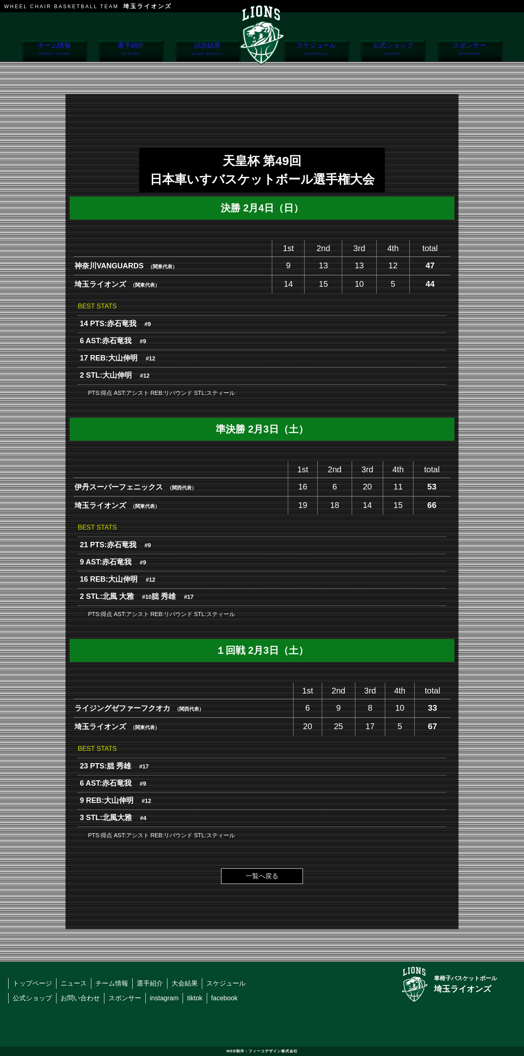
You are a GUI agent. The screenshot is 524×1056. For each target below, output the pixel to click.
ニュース (74, 983)
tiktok (194, 998)
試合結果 (208, 51)
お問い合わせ (80, 998)
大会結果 (185, 983)
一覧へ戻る (262, 875)
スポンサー (470, 51)
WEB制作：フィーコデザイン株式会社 (262, 1051)
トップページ (32, 983)
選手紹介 (131, 51)
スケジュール (316, 51)
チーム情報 (54, 51)
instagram (164, 998)
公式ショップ (393, 51)
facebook (224, 998)
